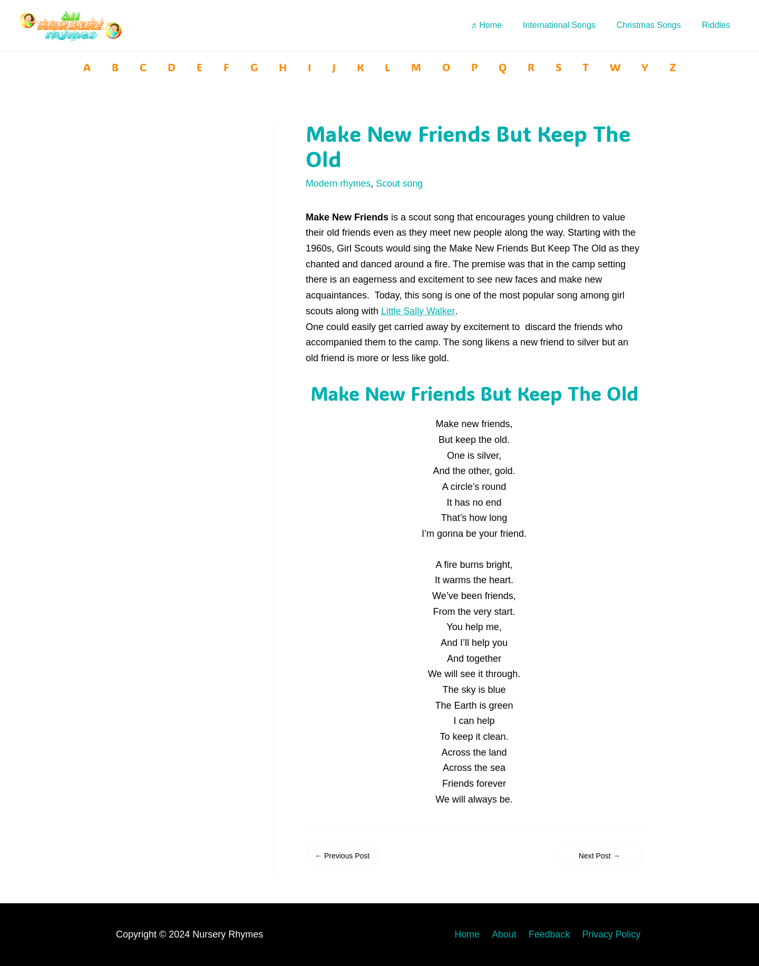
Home (476, 934)
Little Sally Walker (418, 310)
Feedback (554, 934)
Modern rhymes (339, 183)
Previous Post (342, 855)
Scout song (400, 183)
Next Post (599, 855)
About (511, 934)
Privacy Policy (613, 934)
